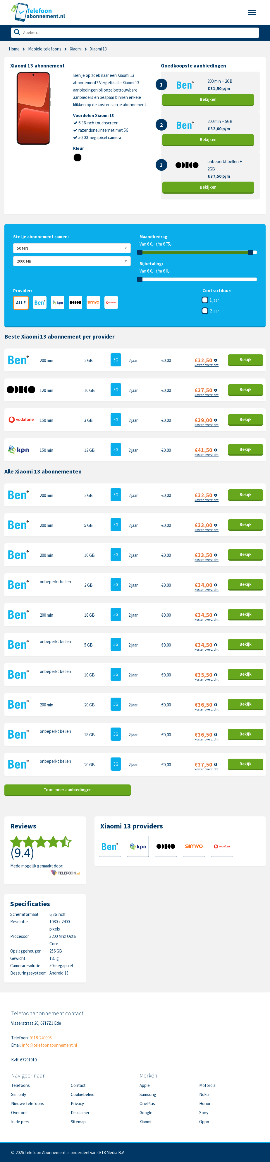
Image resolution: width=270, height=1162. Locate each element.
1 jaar (214, 300)
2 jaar (214, 311)
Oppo (204, 1121)
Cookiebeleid (82, 1094)
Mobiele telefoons (44, 49)
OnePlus (147, 1103)
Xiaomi (76, 49)
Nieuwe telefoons (27, 1103)
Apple (145, 1085)
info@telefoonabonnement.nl (49, 1045)
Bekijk (208, 99)
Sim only (18, 1094)
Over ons (19, 1112)
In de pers (20, 1121)
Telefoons (20, 1085)
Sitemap (78, 1121)
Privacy (77, 1103)
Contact (78, 1085)
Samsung (148, 1094)
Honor (205, 1103)
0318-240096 (40, 1038)
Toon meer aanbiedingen (68, 789)
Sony (203, 1112)
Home (14, 49)
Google (146, 1112)
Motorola (207, 1085)
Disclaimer (80, 1112)
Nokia (204, 1094)
